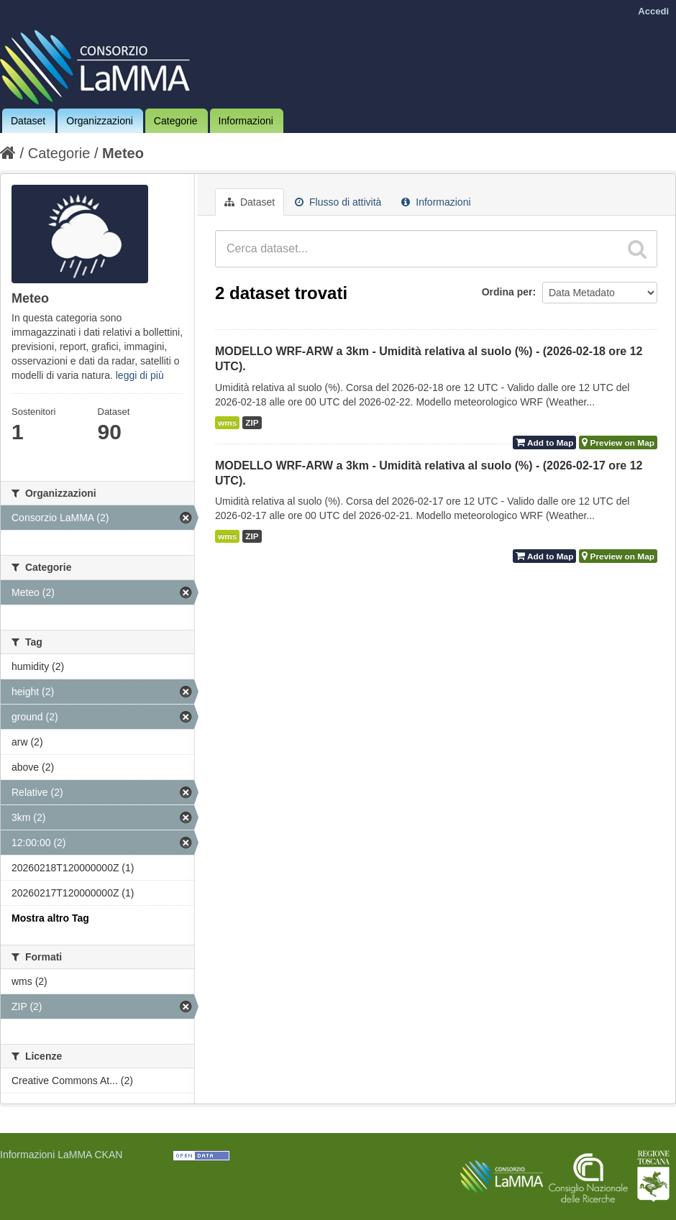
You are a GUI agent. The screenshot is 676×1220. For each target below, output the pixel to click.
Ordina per (507, 292)
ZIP (251, 423)
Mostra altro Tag (50, 918)
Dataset (28, 121)
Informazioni (246, 121)
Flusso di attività (338, 202)
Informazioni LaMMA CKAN (61, 1154)
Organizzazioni (99, 121)
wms (227, 423)
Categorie (176, 121)
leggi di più (140, 375)
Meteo (123, 153)
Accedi (653, 11)
